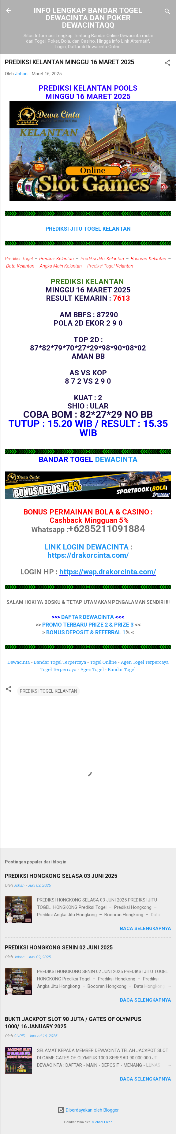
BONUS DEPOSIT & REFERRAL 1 (85, 632)
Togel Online (103, 662)
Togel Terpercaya (58, 669)
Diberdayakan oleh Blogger (88, 1110)
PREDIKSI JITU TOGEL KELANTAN (88, 228)
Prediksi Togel (19, 258)
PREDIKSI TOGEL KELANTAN (48, 691)
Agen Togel (92, 669)
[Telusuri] (167, 12)
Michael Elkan (102, 1122)
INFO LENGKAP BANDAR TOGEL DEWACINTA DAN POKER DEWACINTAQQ (88, 17)
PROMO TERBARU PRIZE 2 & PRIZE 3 (87, 624)
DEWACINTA (116, 459)
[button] (167, 63)
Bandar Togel (122, 669)
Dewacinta (18, 662)
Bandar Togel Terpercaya (60, 662)
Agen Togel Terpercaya (145, 662)
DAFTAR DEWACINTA (87, 617)
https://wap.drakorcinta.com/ (107, 572)
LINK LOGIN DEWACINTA (86, 547)
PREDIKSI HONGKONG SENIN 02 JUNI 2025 (59, 947)
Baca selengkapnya (145, 928)
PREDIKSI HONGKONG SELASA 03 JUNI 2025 (61, 876)
